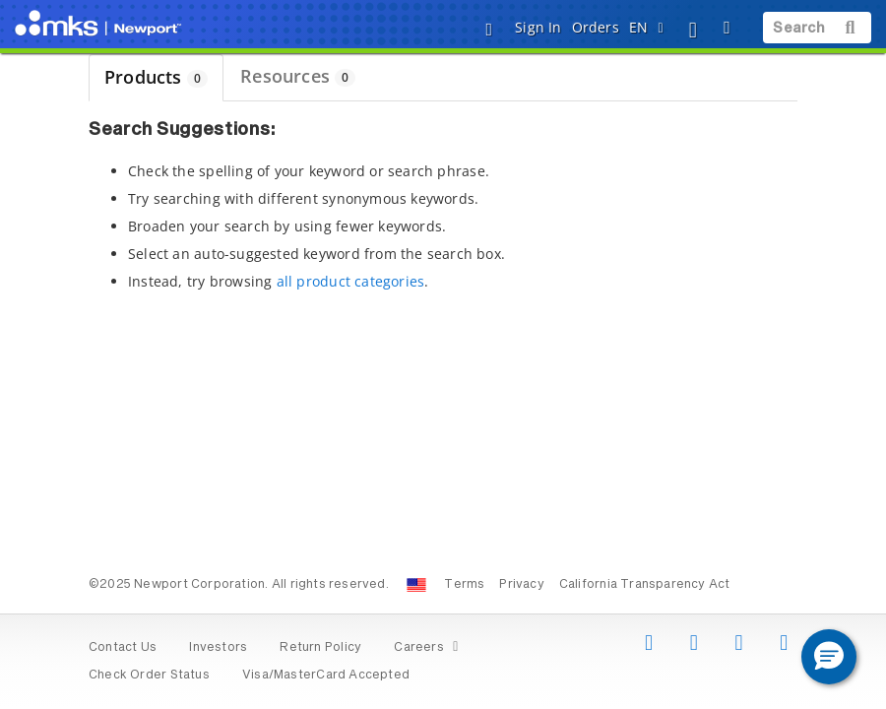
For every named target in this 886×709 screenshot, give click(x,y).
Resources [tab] (297, 76)
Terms (464, 585)
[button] (828, 656)
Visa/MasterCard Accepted (326, 675)
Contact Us (123, 648)
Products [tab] (156, 77)
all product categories (351, 281)
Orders (595, 27)
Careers (429, 648)
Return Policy (320, 648)
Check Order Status (149, 675)
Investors (218, 648)
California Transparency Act (644, 585)
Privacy (521, 585)
